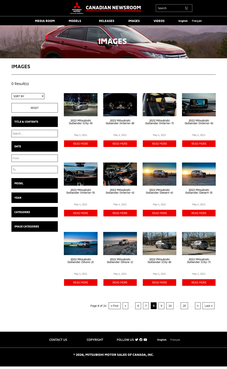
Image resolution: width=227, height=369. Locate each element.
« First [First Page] (115, 305)
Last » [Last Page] (208, 305)
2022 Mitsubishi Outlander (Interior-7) (159, 122)
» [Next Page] (197, 305)
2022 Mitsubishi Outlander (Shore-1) (120, 261)
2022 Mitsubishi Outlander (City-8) (159, 261)
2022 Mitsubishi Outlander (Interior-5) (80, 191)
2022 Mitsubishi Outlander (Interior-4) (120, 191)
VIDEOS (159, 21)
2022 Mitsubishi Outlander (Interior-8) (120, 122)
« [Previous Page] (125, 305)
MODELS (75, 21)
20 (184, 305)
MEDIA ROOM (45, 21)
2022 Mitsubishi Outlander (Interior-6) (199, 122)
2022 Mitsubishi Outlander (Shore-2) (81, 261)
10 (170, 305)
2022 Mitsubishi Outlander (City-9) (81, 122)
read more (80, 143)
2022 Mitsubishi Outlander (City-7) (199, 261)
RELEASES (106, 21)
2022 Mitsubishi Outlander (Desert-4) (159, 191)
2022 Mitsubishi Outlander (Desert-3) (198, 191)
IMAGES (134, 21)
